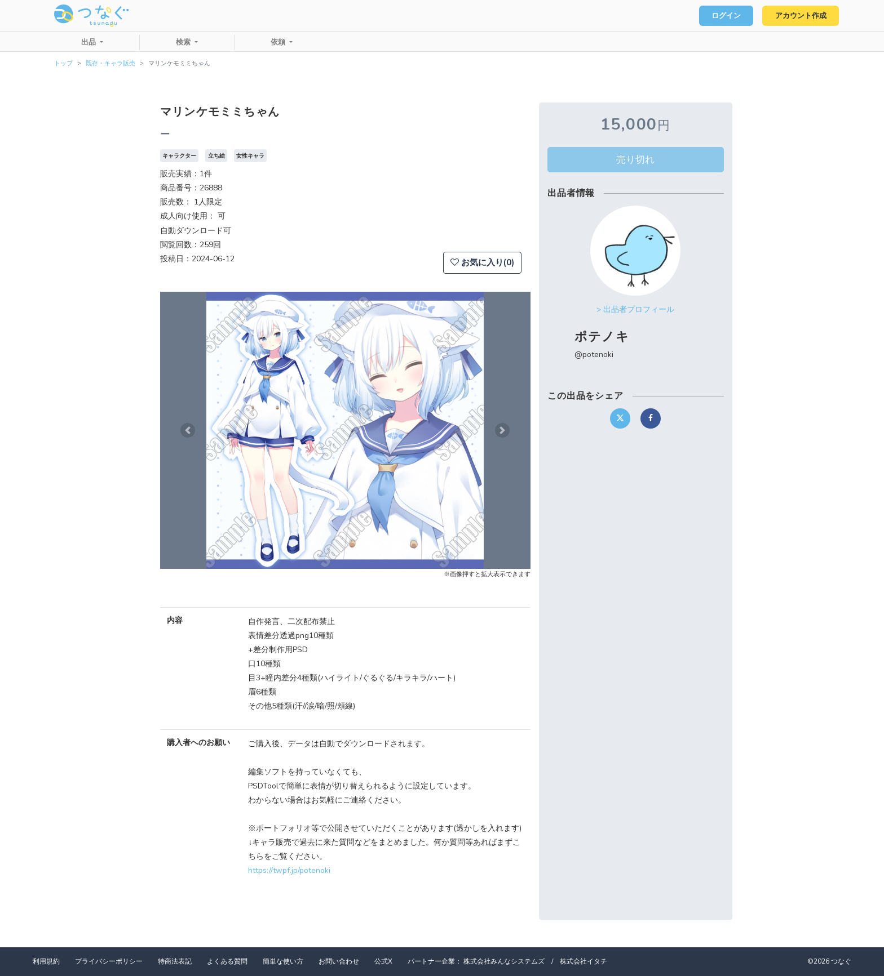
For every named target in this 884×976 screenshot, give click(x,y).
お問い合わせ (339, 961)
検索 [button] (184, 42)
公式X (383, 961)
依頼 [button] (279, 42)
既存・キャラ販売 (110, 63)
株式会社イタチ (583, 961)
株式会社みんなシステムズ (504, 961)
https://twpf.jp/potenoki (289, 870)
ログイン (724, 16)
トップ (63, 63)
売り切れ (635, 159)
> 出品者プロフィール (635, 309)
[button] (187, 430)
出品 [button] (89, 42)
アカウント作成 (799, 16)
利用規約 (46, 961)
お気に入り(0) (482, 262)
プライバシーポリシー (109, 961)
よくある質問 (227, 961)
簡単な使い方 (283, 961)
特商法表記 (175, 961)
